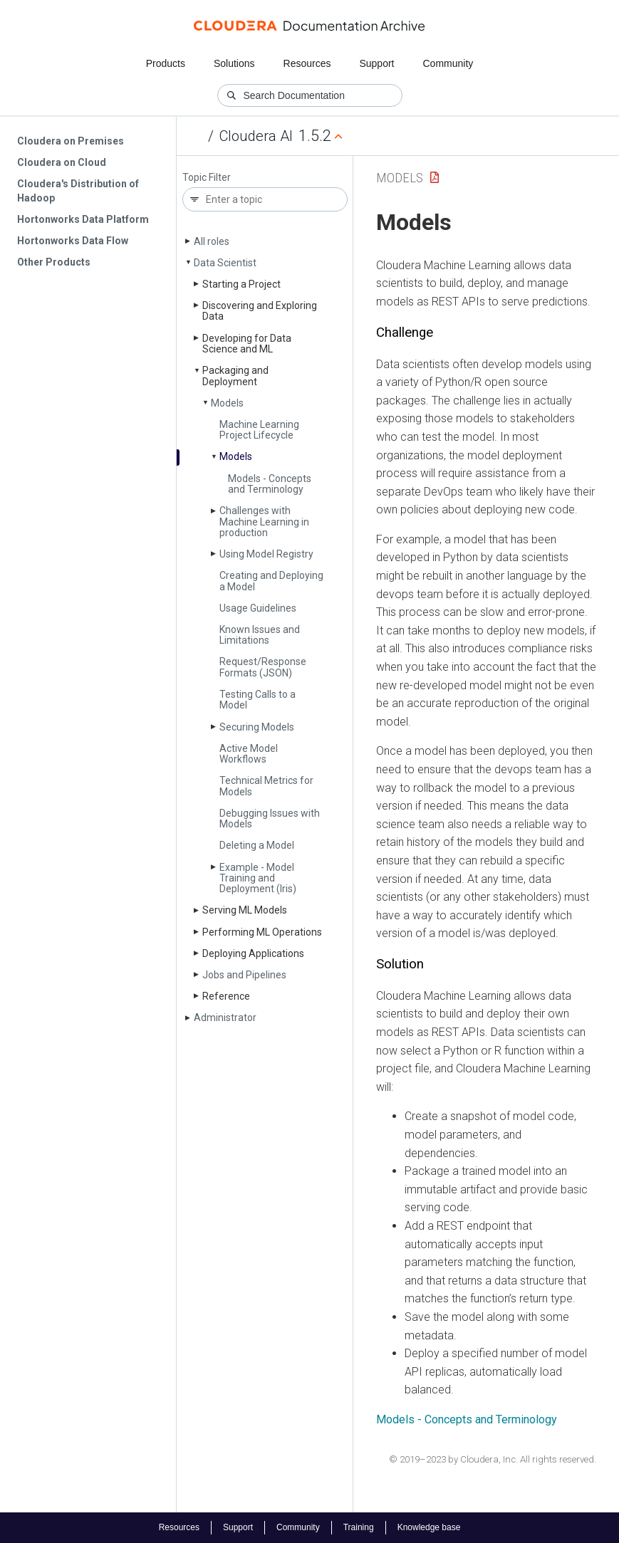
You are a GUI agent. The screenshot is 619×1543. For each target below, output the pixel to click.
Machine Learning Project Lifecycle (259, 430)
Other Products (53, 262)
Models (227, 403)
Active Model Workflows (248, 754)
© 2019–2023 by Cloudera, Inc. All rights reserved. (492, 1459)
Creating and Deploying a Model (271, 581)
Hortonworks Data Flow (72, 240)
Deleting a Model (256, 845)
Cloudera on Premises (70, 141)
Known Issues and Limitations (259, 635)
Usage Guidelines (257, 608)
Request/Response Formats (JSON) (262, 667)
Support (376, 63)
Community (448, 63)
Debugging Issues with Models (269, 818)
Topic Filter (206, 177)
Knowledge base (429, 1527)
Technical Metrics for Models (266, 786)
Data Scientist (225, 262)
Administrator (225, 1017)
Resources (307, 63)
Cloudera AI (256, 136)
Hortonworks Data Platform (83, 219)
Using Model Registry (266, 554)
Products (165, 63)
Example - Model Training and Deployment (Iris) (257, 878)
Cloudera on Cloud (61, 162)
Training (358, 1527)
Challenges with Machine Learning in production (264, 521)
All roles (211, 241)
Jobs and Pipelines (244, 974)
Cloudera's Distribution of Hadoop (78, 191)
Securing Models (256, 727)
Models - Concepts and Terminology (269, 484)
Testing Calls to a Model (257, 700)
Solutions (234, 63)
